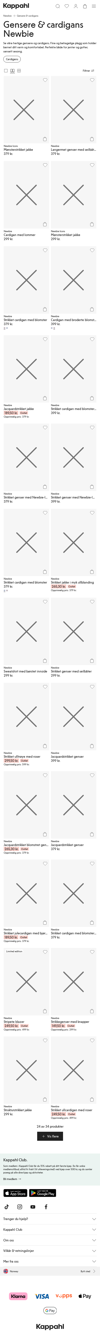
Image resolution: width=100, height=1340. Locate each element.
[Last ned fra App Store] (15, 1193)
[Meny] (93, 6)
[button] (50, 1136)
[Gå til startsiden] (16, 6)
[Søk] (57, 6)
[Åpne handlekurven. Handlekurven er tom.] (84, 6)
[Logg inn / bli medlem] (75, 6)
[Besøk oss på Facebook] (46, 1207)
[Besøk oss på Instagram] (19, 1207)
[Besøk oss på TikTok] (6, 1207)
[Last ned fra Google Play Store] (42, 1193)
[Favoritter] (66, 6)
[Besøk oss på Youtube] (33, 1207)
